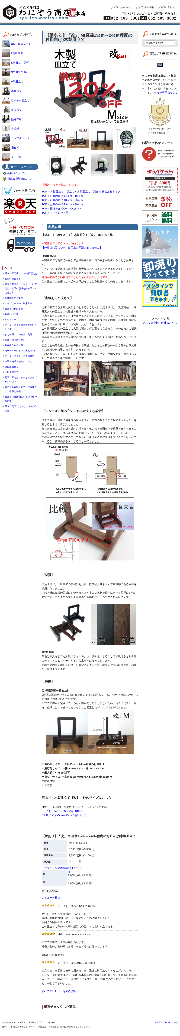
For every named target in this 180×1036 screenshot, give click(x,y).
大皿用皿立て (11, 372)
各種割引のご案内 (14, 298)
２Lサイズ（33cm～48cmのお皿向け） (65, 815)
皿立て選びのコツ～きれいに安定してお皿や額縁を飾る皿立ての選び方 (21, 288)
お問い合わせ (167, 7)
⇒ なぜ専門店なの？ (165, 92)
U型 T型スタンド (16, 43)
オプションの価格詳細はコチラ (62, 867)
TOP (44, 191)
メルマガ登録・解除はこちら (160, 322)
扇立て (10, 147)
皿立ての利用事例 (14, 308)
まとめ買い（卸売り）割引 (18, 334)
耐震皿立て (13, 109)
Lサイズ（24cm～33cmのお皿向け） (63, 811)
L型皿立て (12, 53)
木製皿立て (13, 90)
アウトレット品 (59, 212)
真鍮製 (10, 128)
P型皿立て (12, 81)
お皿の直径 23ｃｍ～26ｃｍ (66, 204)
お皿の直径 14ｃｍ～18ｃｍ (66, 195)
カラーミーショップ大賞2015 (20, 350)
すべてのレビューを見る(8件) (59, 991)
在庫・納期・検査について (18, 361)
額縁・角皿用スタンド (16, 340)
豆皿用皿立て (11, 366)
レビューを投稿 (51, 897)
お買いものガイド (122, 7)
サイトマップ (11, 319)
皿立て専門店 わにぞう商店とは (21, 273)
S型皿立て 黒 (14, 72)
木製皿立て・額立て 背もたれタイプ (98, 191)
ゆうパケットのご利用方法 (18, 303)
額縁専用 (12, 119)
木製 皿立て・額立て (62, 191)
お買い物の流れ (146, 7)
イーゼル (12, 156)
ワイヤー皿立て (16, 100)
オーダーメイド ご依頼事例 (19, 356)
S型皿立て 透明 (15, 62)
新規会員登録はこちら (20, 178)
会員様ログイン (16, 173)
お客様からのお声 (14, 345)
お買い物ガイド (13, 278)
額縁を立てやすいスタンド (66, 208)
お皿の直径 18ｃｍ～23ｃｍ (66, 199)
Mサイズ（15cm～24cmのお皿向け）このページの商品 (74, 806)
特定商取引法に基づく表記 (166, 1022)
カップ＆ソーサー (17, 138)
